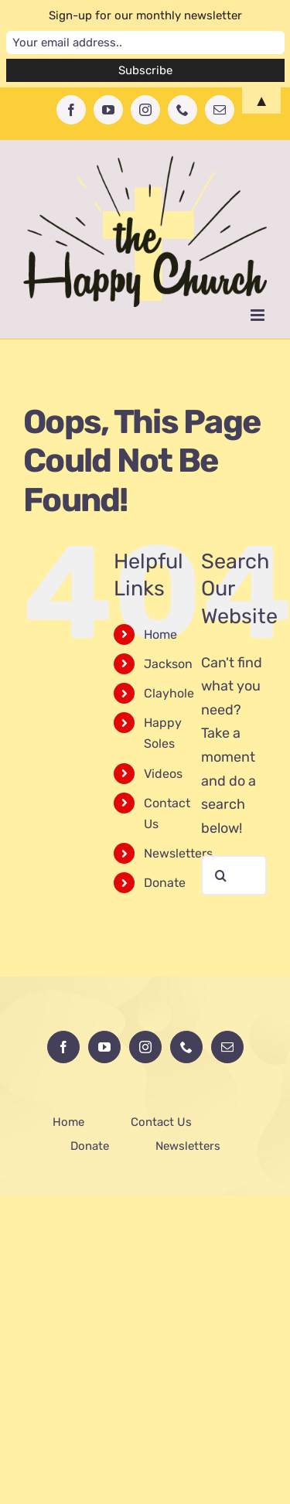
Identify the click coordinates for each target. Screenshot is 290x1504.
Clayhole (169, 693)
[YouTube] (104, 1047)
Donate (165, 882)
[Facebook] (63, 1047)
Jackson (168, 664)
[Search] (221, 875)
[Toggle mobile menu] (259, 315)
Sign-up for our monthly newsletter (145, 15)
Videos (163, 773)
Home (160, 634)
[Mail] (227, 1047)
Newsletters (178, 853)
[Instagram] (145, 1047)
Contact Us (161, 1122)
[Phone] (186, 1047)
